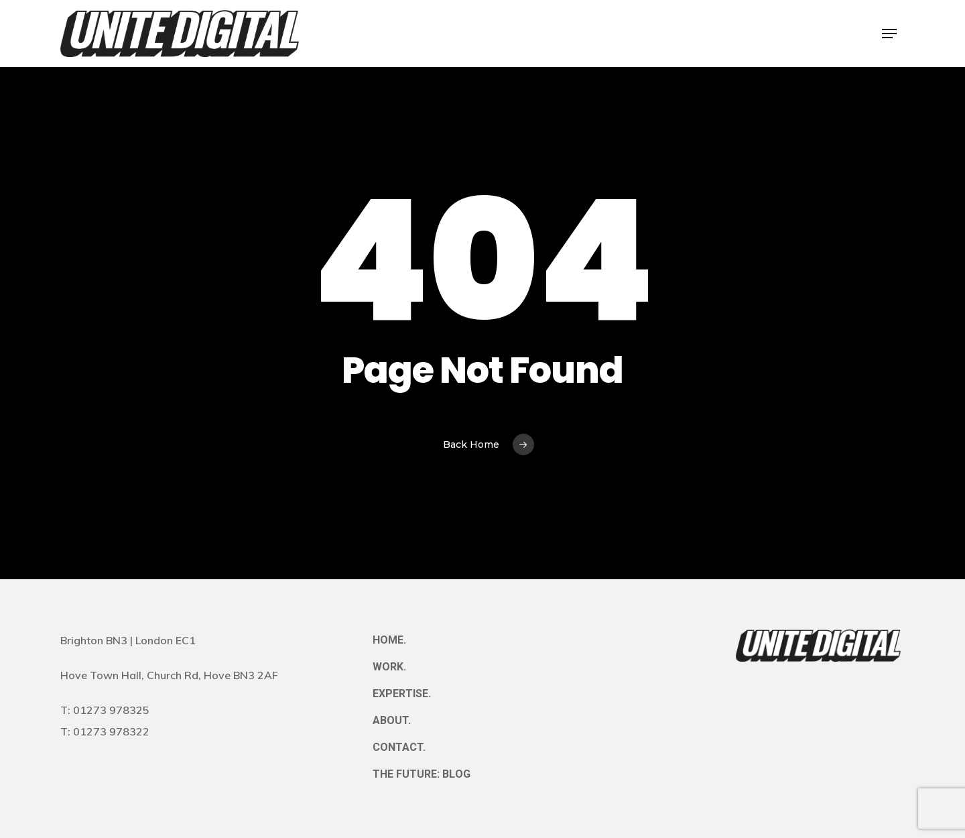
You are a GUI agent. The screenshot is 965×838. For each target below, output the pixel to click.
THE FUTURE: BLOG (421, 774)
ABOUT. (392, 720)
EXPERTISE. (402, 693)
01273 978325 (111, 710)
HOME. (389, 640)
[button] (889, 34)
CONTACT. (399, 747)
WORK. (389, 666)
